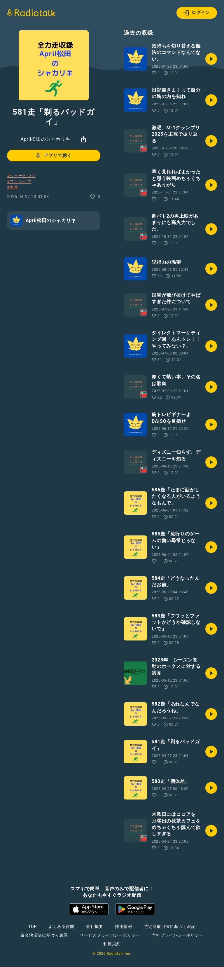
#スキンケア (19, 181)
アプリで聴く (53, 155)
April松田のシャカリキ (45, 139)
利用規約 (111, 944)
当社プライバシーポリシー (178, 935)
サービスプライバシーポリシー (110, 935)
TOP (32, 926)
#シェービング (21, 175)
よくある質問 (61, 926)
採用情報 (123, 926)
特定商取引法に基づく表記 (170, 926)
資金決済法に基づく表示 (44, 935)
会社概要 (94, 926)
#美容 (12, 187)
